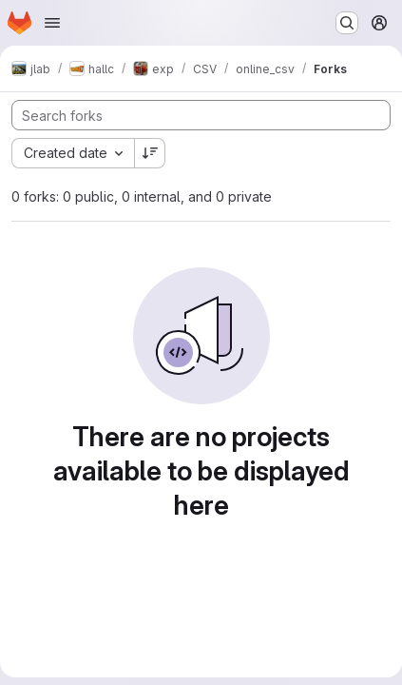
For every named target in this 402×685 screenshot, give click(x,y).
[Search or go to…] (346, 22)
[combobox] (72, 153)
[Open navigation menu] (52, 23)
